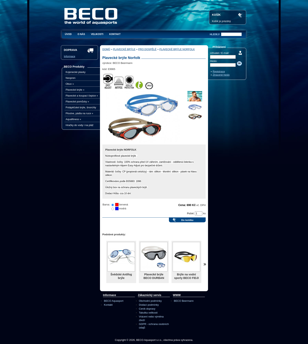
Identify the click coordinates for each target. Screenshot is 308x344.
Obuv (70, 83)
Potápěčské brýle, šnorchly (81, 107)
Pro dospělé (147, 49)
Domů (106, 49)
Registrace (219, 71)
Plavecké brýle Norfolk (177, 49)
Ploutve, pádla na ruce (79, 113)
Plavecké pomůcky (77, 101)
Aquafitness (73, 119)
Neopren (70, 77)
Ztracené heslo (221, 74)
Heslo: (213, 61)
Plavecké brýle (75, 89)
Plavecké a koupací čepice (82, 95)
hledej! (215, 34)
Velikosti (97, 34)
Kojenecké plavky (75, 72)
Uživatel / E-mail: (219, 53)
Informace (69, 56)
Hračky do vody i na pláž (80, 125)
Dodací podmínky (149, 304)
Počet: (191, 213)
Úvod (68, 34)
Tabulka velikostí (148, 312)
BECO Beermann (183, 300)
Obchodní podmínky (150, 300)
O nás (81, 34)
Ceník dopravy (147, 308)
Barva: (106, 204)
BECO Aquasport (113, 300)
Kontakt (115, 34)
